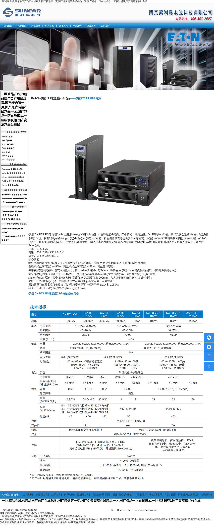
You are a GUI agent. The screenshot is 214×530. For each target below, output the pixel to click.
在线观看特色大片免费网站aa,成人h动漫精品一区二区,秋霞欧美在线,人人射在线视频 (44, 519)
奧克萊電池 (156, 494)
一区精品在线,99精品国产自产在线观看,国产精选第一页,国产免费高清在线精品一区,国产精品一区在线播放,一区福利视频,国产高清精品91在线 (73, 1)
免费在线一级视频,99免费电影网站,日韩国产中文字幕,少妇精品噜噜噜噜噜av (128, 519)
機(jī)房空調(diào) (123, 494)
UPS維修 (206, 494)
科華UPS (69, 494)
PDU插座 (170, 494)
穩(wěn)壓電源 (101, 494)
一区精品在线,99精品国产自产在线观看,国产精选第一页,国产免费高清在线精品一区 (43, 516)
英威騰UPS (83, 494)
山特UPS (28, 494)
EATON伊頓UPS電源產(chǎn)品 (50, 98)
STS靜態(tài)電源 (187, 494)
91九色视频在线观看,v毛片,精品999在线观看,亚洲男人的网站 (63, 522)
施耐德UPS (42, 494)
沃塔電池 (142, 494)
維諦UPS (56, 494)
